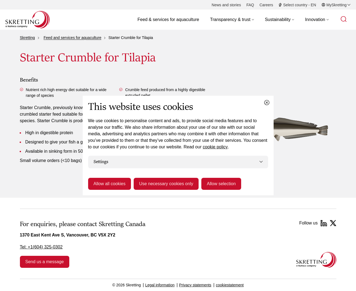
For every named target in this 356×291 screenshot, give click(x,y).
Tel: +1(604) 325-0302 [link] (41, 247)
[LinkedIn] (324, 223)
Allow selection (221, 183)
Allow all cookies (109, 183)
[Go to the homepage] (316, 260)
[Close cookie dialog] (267, 102)
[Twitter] (333, 223)
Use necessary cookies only (166, 183)
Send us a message (44, 261)
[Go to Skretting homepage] (27, 20)
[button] (232, 20)
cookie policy (215, 147)
